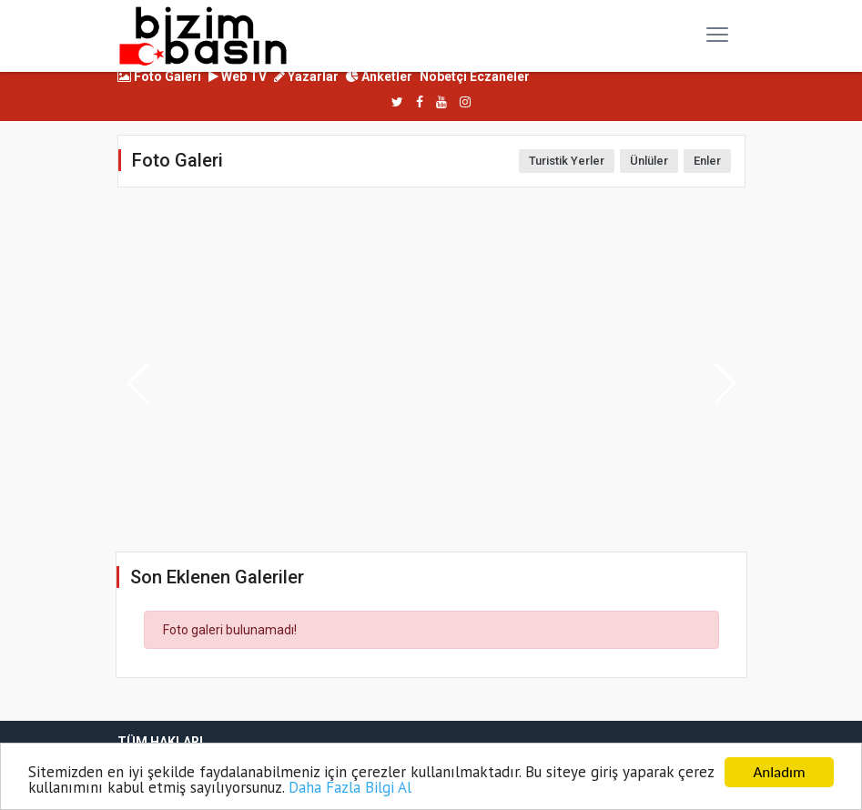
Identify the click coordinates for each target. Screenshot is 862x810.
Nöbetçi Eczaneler (475, 76)
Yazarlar (306, 76)
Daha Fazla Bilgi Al (350, 788)
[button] (724, 383)
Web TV (237, 76)
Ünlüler (649, 160)
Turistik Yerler (566, 160)
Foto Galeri (159, 76)
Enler (707, 160)
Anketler (379, 76)
